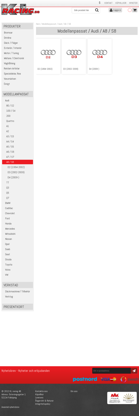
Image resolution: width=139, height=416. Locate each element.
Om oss (74, 391)
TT (6, 182)
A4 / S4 (8, 141)
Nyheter (133, 3)
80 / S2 (8, 105)
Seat (6, 254)
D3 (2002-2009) (14, 172)
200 (6, 115)
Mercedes (9, 228)
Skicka (134, 370)
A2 (6, 131)
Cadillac (8, 208)
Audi (6, 100)
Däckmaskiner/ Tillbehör (16, 291)
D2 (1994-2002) (14, 167)
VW (5, 274)
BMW (7, 203)
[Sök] (86, 10)
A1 (6, 126)
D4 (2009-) (11, 177)
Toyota (7, 264)
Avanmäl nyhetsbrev (10, 407)
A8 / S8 (67, 23)
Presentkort (14, 306)
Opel (6, 244)
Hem (38, 23)
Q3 (6, 187)
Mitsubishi (9, 233)
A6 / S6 (8, 151)
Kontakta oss (41, 391)
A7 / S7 (8, 157)
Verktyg (8, 296)
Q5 (6, 192)
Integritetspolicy (42, 403)
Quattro (8, 121)
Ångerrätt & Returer (44, 400)
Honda (7, 223)
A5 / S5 (8, 146)
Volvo (6, 269)
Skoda (7, 259)
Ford (6, 218)
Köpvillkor (120, 3)
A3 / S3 (8, 136)
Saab (6, 249)
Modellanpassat (49, 23)
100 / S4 (9, 110)
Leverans (39, 397)
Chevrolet (9, 213)
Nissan (7, 239)
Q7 (6, 198)
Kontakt (108, 3)
